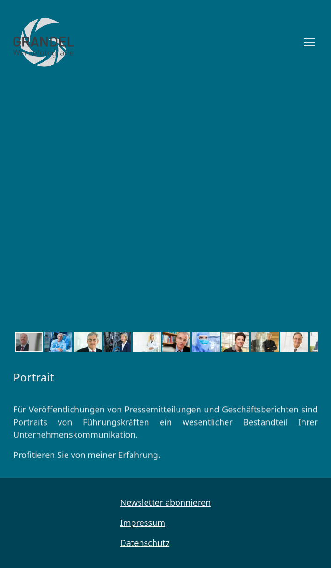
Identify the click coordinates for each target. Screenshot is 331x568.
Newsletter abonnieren (165, 502)
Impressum (142, 522)
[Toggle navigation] (309, 42)
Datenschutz (144, 542)
